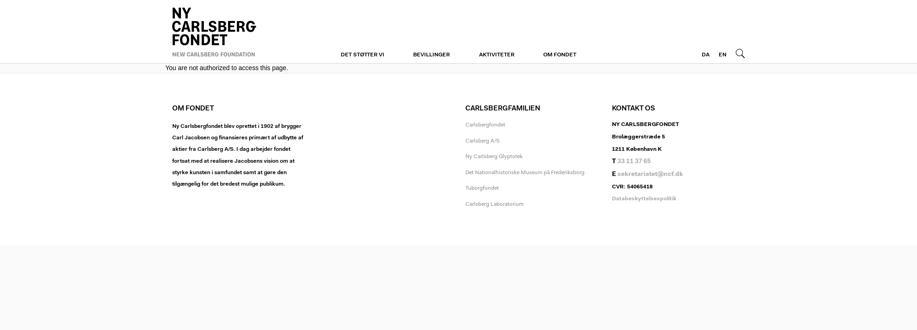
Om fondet (559, 55)
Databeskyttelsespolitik (644, 199)
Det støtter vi (362, 55)
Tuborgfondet (482, 188)
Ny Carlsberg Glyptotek (494, 157)
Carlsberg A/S (482, 141)
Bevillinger (431, 55)
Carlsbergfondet (485, 125)
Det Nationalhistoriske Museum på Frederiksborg (524, 173)
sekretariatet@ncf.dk (650, 174)
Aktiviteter (496, 55)
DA (706, 55)
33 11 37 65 (634, 162)
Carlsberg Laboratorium (494, 204)
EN (722, 55)
